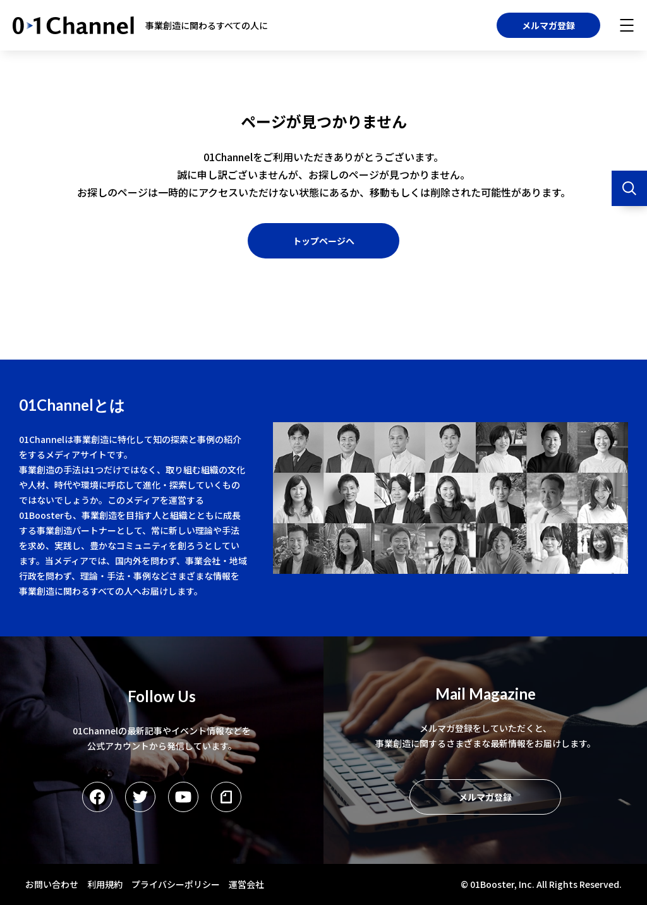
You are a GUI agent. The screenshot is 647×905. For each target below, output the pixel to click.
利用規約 (105, 884)
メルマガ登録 (548, 25)
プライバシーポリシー (175, 884)
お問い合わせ (51, 884)
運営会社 (246, 884)
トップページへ (323, 240)
